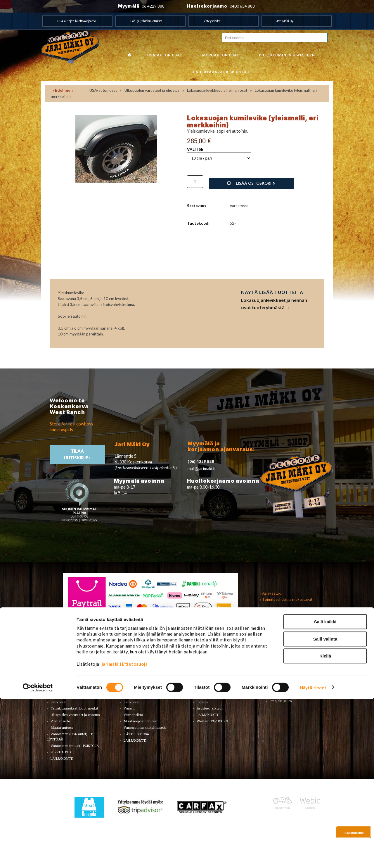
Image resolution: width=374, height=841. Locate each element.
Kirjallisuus (59, 676)
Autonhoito (59, 663)
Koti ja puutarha (282, 657)
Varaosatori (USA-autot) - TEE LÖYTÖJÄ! (72, 736)
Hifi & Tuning (133, 676)
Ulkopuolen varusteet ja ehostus (151, 90)
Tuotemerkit (206, 657)
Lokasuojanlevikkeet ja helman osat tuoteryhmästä (274, 303)
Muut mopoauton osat (141, 721)
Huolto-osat (132, 663)
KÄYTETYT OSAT (137, 734)
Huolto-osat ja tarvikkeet (70, 670)
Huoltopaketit (134, 670)
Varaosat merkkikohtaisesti (145, 727)
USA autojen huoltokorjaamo (76, 21)
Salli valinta (325, 780)
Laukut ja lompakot (212, 689)
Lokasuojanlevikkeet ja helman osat (217, 90)
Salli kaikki (325, 763)
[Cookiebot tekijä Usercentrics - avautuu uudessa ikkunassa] (37, 829)
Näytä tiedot (313, 829)
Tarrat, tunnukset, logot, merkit (74, 708)
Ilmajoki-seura (281, 701)
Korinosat (58, 683)
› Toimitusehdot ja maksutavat (286, 599)
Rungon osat (133, 695)
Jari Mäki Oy (284, 21)
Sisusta (56, 695)
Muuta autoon (62, 727)
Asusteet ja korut (210, 708)
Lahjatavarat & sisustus (221, 72)
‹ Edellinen (63, 90)
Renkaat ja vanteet (65, 689)
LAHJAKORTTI (135, 740)
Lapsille (202, 702)
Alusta (55, 657)
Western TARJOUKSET (214, 721)
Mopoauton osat (220, 55)
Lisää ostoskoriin (251, 183)
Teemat (276, 676)
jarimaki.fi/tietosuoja (125, 806)
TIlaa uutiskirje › (77, 454)
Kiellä (325, 797)
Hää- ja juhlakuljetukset (146, 21)
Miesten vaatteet (210, 663)
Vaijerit (129, 708)
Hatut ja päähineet (211, 676)
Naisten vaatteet (209, 670)
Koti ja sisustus (208, 695)
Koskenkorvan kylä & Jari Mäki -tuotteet (293, 692)
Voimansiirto (60, 721)
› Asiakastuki (271, 593)
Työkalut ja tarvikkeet (287, 670)
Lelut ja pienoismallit (286, 663)
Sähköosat (59, 702)
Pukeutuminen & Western (212, 645)
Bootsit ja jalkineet (211, 683)
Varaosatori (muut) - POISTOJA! (75, 745)
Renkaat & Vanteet (138, 689)
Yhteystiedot (212, 21)
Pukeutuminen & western (287, 55)
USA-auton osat (164, 55)
